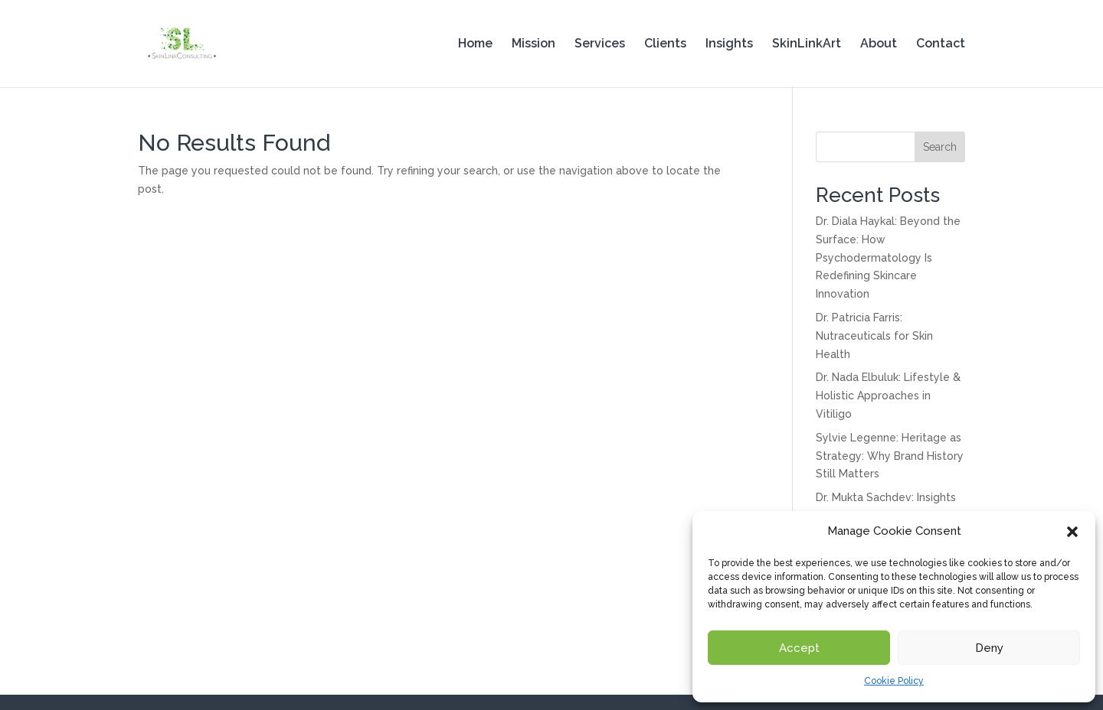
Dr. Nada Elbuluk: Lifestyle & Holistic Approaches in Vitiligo (888, 395)
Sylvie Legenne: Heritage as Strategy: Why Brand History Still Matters (890, 456)
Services (599, 44)
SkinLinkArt (806, 44)
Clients (665, 44)
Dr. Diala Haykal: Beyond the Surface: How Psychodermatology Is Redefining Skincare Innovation (888, 257)
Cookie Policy (894, 681)
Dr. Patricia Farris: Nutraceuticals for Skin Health (874, 335)
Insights (729, 44)
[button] (1072, 531)
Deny (989, 648)
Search (940, 147)
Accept (799, 648)
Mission (533, 44)
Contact (940, 44)
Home (475, 44)
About (878, 44)
